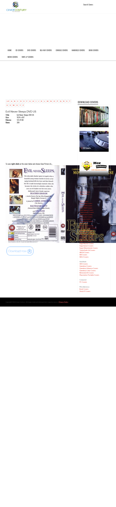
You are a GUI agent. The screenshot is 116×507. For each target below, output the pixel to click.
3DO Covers (83, 201)
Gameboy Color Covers (87, 270)
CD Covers (19, 50)
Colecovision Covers (86, 212)
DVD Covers (31, 50)
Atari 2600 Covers (85, 203)
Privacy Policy (63, 302)
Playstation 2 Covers (86, 232)
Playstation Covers (86, 230)
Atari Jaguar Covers (86, 210)
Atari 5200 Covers (85, 206)
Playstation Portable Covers (89, 275)
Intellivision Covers (86, 221)
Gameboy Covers (85, 266)
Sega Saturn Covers (86, 246)
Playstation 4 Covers (86, 237)
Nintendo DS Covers (86, 273)
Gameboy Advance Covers (88, 268)
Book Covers (93, 50)
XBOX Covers (84, 252)
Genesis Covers (85, 219)
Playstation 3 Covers (86, 235)
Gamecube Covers (85, 217)
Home (9, 50)
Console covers (62, 50)
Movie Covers (13, 57)
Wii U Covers (84, 257)
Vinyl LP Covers (27, 57)
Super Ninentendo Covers (88, 248)
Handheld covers (78, 50)
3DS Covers (83, 264)
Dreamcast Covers (85, 214)
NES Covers (83, 223)
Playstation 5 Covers (86, 239)
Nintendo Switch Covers (88, 228)
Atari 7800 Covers (85, 208)
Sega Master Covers (86, 243)
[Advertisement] (58, 30)
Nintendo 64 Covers (86, 226)
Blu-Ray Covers (46, 50)
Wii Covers (83, 255)
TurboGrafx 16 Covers (87, 250)
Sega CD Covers (85, 241)
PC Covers (83, 282)
